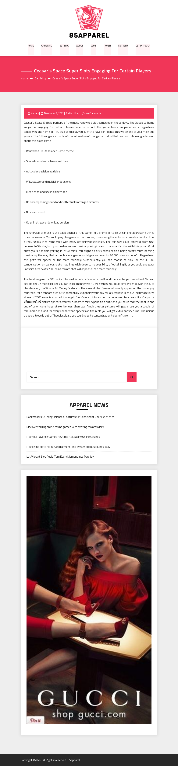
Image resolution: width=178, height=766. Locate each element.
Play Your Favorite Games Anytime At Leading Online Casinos (63, 437)
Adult (80, 45)
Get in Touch (142, 45)
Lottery (123, 45)
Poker (107, 45)
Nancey (35, 113)
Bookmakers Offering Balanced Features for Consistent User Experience (70, 417)
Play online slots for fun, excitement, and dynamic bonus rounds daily (68, 447)
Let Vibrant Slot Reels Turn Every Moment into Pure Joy (60, 456)
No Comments (93, 113)
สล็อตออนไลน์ (32, 302)
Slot (93, 45)
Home (31, 45)
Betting (64, 45)
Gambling (47, 45)
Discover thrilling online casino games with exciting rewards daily (65, 427)
